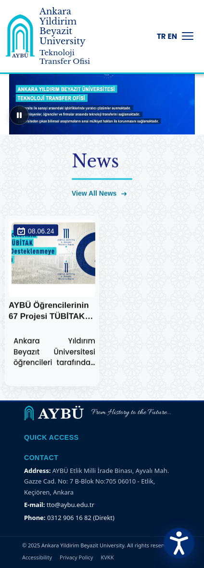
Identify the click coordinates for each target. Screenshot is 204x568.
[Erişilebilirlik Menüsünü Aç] (179, 543)
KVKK (107, 557)
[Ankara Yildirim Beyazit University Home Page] (20, 36)
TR (161, 36)
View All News (99, 194)
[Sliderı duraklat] (19, 115)
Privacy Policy (76, 557)
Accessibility (37, 557)
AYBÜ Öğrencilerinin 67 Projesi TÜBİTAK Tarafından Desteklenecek (52, 312)
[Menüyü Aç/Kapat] (187, 36)
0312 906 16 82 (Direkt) (81, 517)
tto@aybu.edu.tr (70, 504)
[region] (102, 96)
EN (172, 36)
